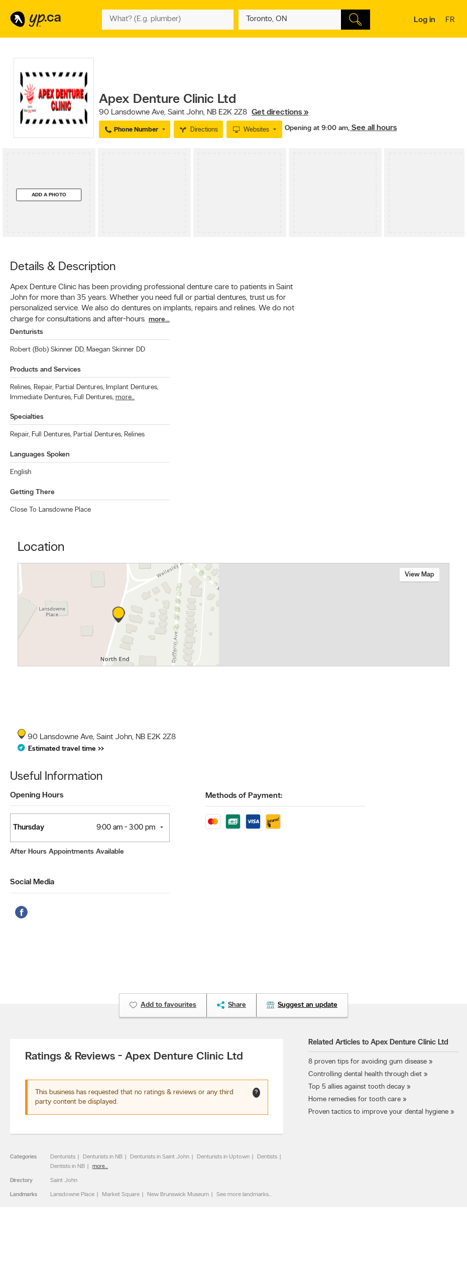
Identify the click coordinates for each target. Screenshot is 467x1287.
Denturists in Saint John (159, 1157)
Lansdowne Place (72, 1195)
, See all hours (372, 128)
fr (451, 21)
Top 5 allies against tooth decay (356, 1087)
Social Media (32, 882)
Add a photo (49, 194)
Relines (21, 387)
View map (419, 574)
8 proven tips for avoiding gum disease (367, 1062)
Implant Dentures (132, 387)
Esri (284, 660)
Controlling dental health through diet (365, 1074)
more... (159, 319)
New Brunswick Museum (178, 1195)
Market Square (121, 1195)
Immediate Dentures (41, 397)
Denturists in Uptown (223, 1157)
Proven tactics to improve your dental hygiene (378, 1112)
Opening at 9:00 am (316, 128)
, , (203, 112)
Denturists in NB (103, 1157)
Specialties (27, 417)
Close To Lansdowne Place (50, 510)
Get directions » (280, 112)
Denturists (26, 332)
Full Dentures (93, 397)
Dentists (267, 1157)
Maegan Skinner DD (115, 350)
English (20, 472)
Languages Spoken (40, 454)
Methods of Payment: (243, 796)
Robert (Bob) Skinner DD (47, 350)
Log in (424, 20)
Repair (43, 387)
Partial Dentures (79, 387)
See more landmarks (242, 1195)
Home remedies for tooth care (354, 1099)
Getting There (32, 492)
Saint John (63, 1181)
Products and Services (45, 370)
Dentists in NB (67, 1166)
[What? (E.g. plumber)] (168, 20)
